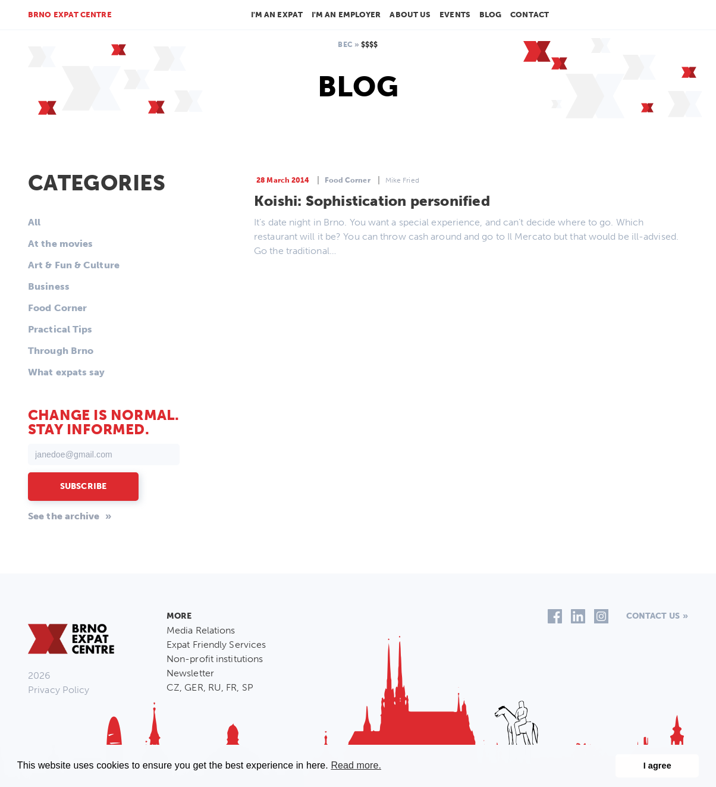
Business (49, 286)
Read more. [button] (356, 765)
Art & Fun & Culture (74, 265)
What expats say (66, 372)
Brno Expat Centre (70, 14)
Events (454, 14)
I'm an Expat (277, 14)
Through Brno (60, 350)
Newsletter (190, 673)
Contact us (653, 616)
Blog (490, 14)
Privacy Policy (58, 689)
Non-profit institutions (215, 658)
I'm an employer (346, 14)
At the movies (60, 243)
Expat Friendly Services (216, 644)
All (34, 222)
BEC (345, 44)
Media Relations (201, 630)
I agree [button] (657, 765)
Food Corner (57, 307)
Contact (529, 14)
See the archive (64, 516)
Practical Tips (60, 329)
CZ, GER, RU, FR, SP (210, 687)
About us (410, 14)
